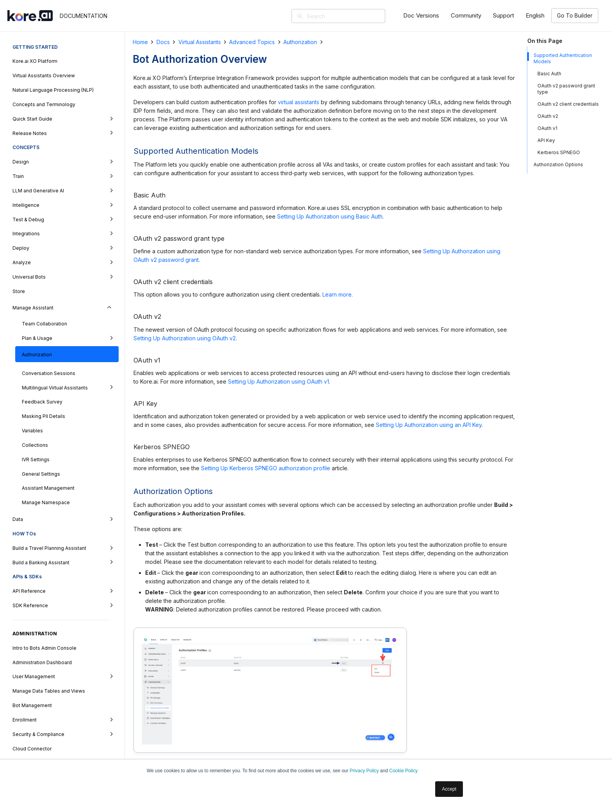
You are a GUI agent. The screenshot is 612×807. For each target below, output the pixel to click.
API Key (546, 140)
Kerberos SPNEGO (558, 152)
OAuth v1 (547, 128)
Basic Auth (549, 73)
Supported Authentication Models (563, 58)
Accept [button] (449, 789)
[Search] (349, 16)
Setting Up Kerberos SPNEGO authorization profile (265, 468)
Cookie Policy (403, 770)
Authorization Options (558, 164)
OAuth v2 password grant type (566, 89)
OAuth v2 (547, 116)
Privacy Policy (364, 770)
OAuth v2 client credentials (568, 104)
